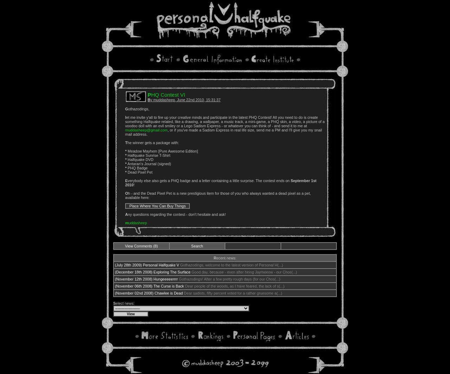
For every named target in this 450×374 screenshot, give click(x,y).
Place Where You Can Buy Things (157, 206)
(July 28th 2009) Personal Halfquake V (147, 265)
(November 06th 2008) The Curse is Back (149, 286)
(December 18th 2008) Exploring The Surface (153, 272)
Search (197, 246)
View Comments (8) (141, 246)
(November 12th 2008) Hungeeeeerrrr (146, 279)
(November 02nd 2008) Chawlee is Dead (149, 293)
